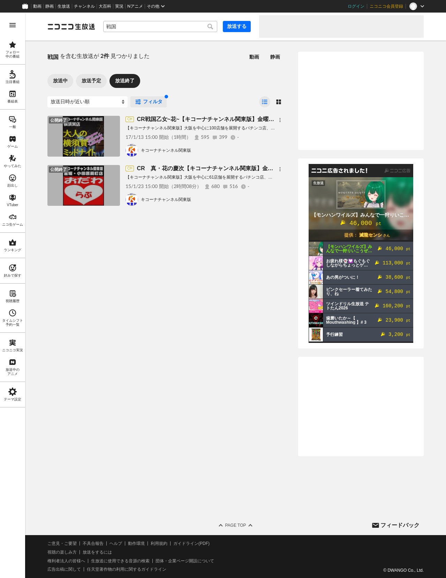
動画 (37, 6)
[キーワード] (160, 26)
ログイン (356, 6)
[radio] (264, 101)
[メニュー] (280, 120)
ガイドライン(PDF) (191, 543)
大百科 (105, 6)
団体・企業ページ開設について (185, 561)
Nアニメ (135, 6)
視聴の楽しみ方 (62, 552)
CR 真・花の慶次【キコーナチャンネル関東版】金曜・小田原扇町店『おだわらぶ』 (244, 168)
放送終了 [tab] (125, 80)
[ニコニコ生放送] (71, 26)
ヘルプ (115, 543)
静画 (49, 6)
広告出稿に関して (64, 569)
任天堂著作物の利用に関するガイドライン (126, 569)
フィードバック (399, 525)
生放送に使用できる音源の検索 (120, 561)
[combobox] (160, 26)
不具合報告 (93, 543)
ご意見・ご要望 (62, 543)
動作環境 (136, 543)
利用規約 (159, 543)
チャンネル (84, 6)
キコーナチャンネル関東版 (166, 150)
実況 (119, 6)
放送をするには (97, 552)
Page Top (235, 525)
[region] (12, 295)
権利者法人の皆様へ (66, 560)
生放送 (64, 6)
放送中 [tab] (60, 80)
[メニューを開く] (13, 25)
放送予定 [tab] (91, 80)
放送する (237, 26)
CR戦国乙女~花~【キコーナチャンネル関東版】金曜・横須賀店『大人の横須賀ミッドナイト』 (256, 119)
